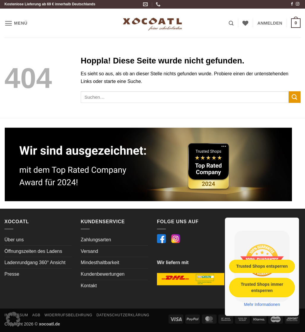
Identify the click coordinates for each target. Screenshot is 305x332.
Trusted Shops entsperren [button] (261, 266)
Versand (89, 251)
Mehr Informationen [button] (262, 304)
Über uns (14, 239)
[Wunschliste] (245, 23)
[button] (16, 23)
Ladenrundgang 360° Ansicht (35, 262)
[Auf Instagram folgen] (297, 4)
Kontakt (89, 285)
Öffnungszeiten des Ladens (33, 251)
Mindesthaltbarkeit (100, 262)
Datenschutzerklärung (123, 315)
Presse (11, 274)
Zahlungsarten (96, 239)
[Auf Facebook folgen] (292, 4)
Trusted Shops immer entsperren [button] (262, 287)
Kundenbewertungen (103, 274)
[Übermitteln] (295, 97)
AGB (36, 315)
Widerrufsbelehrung (68, 315)
